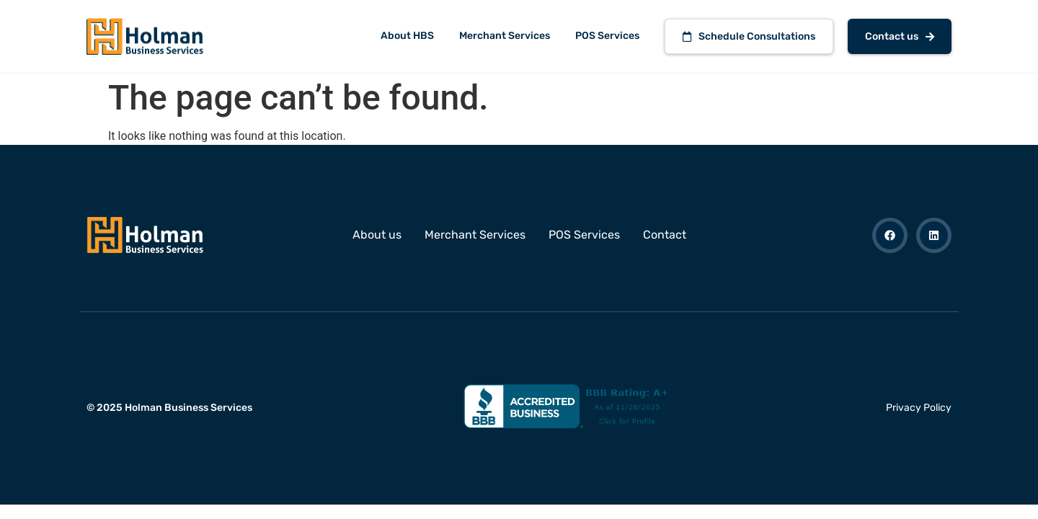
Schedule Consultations (749, 36)
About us (377, 234)
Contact (664, 234)
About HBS (407, 36)
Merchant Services (504, 36)
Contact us (899, 36)
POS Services (607, 36)
